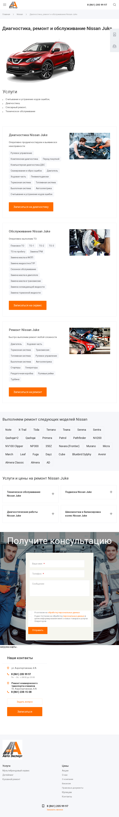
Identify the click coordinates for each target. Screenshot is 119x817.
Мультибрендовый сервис (15, 770)
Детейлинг (7, 775)
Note (8, 429)
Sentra (97, 429)
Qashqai (30, 438)
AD (48, 462)
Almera (35, 462)
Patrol (62, 438)
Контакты (67, 796)
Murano (91, 446)
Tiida (36, 429)
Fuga (36, 454)
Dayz (49, 454)
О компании (67, 779)
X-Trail (22, 429)
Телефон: (38, 573)
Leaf (23, 454)
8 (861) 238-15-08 (21, 691)
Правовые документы (72, 788)
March (9, 454)
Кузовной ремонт (11, 779)
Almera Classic (14, 462)
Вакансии (66, 783)
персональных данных (73, 616)
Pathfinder (79, 438)
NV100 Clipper (14, 446)
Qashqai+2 (11, 438)
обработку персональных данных (64, 612)
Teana (66, 429)
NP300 (34, 446)
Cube (62, 454)
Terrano (51, 429)
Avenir (102, 454)
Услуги (6, 765)
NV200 (97, 438)
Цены (65, 765)
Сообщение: (38, 584)
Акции (65, 770)
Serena (81, 429)
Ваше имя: (38, 563)
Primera (47, 438)
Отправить (37, 630)
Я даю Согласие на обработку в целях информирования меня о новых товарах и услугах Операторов (61, 618)
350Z (49, 446)
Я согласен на (57, 612)
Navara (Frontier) (69, 446)
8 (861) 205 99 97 (97, 5)
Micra (106, 446)
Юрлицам (67, 792)
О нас (65, 775)
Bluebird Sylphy (81, 454)
